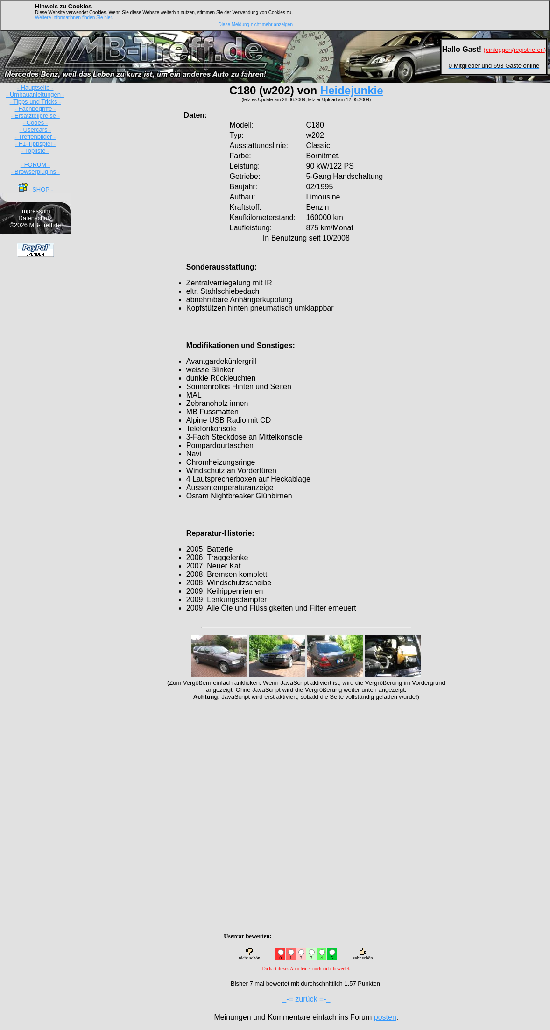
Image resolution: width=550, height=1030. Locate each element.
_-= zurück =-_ (306, 999)
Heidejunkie (351, 90)
